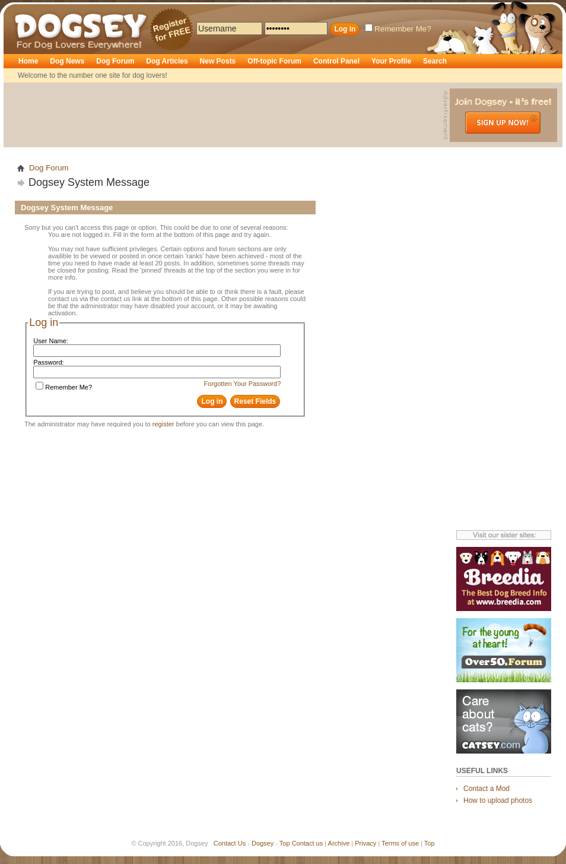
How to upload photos (497, 800)
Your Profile (391, 61)
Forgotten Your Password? (242, 383)
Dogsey (28, 9)
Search (435, 61)
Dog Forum (115, 61)
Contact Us (230, 843)
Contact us (307, 843)
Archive (339, 843)
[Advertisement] (225, 115)
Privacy (365, 843)
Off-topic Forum (274, 61)
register (163, 424)
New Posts (218, 61)
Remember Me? (398, 28)
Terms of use (400, 843)
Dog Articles (166, 61)
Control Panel (336, 61)
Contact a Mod (486, 788)
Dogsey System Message (89, 182)
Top (284, 843)
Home (28, 61)
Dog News (67, 61)
